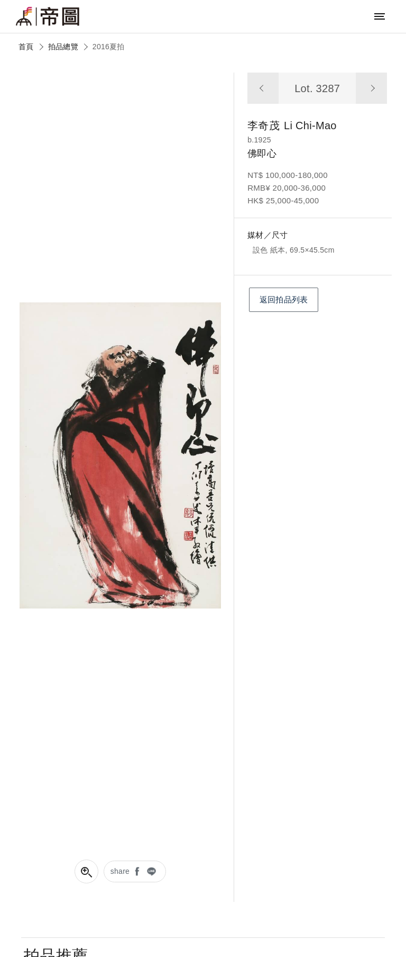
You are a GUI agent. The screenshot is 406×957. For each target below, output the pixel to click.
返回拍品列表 (284, 299)
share (120, 871)
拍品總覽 (63, 46)
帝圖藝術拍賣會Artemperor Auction (47, 16)
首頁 (26, 46)
